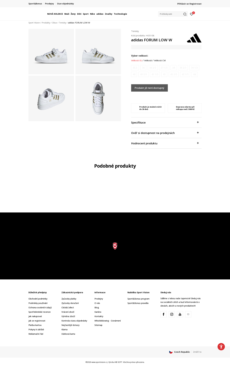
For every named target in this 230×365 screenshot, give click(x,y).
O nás (97, 303)
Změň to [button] (197, 351)
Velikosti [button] (148, 60)
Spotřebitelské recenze (39, 311)
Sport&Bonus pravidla (137, 303)
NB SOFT (118, 362)
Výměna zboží (68, 316)
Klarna (64, 329)
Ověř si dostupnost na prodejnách (165, 133)
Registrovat (196, 3)
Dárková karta (68, 333)
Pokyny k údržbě (36, 329)
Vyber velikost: (139, 55)
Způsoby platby (68, 298)
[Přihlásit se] (191, 14)
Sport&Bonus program (138, 298)
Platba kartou (35, 325)
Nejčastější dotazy (70, 325)
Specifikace (165, 122)
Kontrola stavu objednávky (74, 320)
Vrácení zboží (67, 311)
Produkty (46, 22)
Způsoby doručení (70, 303)
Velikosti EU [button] (136, 60)
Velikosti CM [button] (160, 60)
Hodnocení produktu (165, 143)
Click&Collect (67, 307)
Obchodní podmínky (37, 298)
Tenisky (62, 22)
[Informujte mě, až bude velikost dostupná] (135, 67)
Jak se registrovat (36, 320)
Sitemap (98, 325)
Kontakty (98, 316)
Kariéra (97, 311)
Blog (96, 307)
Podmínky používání (37, 303)
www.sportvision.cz (100, 362)
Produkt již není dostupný (149, 88)
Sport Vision (34, 22)
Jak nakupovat (35, 316)
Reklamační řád (35, 333)
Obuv (54, 22)
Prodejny (98, 298)
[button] (173, 14)
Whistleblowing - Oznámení (107, 320)
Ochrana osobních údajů (40, 307)
